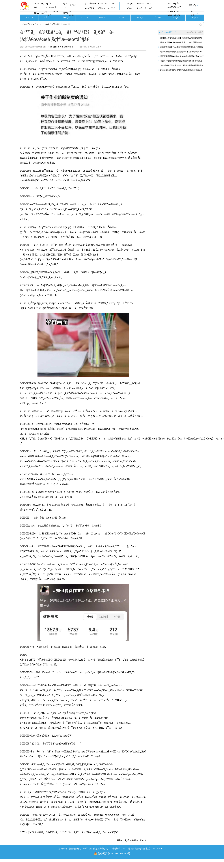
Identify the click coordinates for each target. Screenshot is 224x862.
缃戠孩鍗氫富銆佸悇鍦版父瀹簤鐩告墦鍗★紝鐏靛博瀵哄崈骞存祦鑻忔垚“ (181, 47)
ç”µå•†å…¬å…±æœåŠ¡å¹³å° (175, 13)
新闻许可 (62, 848)
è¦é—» (65, 5)
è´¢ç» (130, 8)
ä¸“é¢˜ (72, 5)
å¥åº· (112, 3)
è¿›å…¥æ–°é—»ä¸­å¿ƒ (195, 32)
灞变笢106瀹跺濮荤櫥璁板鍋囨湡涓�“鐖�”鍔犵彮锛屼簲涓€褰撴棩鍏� (181, 61)
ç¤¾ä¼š (102, 17)
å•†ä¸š (139, 8)
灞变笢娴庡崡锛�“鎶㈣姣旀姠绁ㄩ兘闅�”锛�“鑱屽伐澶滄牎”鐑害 (181, 57)
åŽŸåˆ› (66, 13)
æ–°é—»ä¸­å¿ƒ (39, 5)
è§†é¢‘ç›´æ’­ (39, 13)
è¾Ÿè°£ (104, 3)
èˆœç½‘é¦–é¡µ (28, 24)
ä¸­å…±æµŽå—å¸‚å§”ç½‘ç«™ (175, 5)
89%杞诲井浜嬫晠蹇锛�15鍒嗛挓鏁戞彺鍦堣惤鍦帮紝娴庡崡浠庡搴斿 (181, 66)
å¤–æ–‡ (192, 13)
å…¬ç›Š (148, 8)
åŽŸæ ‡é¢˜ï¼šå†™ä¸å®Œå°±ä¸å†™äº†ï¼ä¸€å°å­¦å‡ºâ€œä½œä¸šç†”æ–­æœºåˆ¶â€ (70, 832)
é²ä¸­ (149, 3)
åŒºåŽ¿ (192, 5)
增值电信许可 (75, 848)
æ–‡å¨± (121, 17)
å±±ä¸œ (71, 13)
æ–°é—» (29, 17)
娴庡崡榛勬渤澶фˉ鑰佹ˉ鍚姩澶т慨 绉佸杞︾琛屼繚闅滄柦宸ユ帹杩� (181, 70)
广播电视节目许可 (118, 848)
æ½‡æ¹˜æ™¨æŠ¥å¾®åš (62, 47)
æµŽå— (47, 17)
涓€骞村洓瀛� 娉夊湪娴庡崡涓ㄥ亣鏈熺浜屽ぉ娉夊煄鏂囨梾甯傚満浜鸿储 (181, 43)
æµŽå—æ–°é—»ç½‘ (51, 13)
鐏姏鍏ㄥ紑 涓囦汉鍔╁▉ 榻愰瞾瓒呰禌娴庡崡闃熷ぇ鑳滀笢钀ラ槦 (181, 38)
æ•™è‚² (111, 8)
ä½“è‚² (139, 17)
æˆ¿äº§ (130, 3)
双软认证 (87, 848)
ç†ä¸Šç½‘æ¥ (92, 3)
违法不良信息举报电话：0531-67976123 (147, 848)
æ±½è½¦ (140, 3)
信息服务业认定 (100, 848)
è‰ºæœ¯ (102, 8)
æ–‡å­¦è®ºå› (90, 8)
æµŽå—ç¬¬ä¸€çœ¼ (51, 5)
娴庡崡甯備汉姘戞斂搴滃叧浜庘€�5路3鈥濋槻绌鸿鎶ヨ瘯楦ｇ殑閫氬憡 (181, 52)
